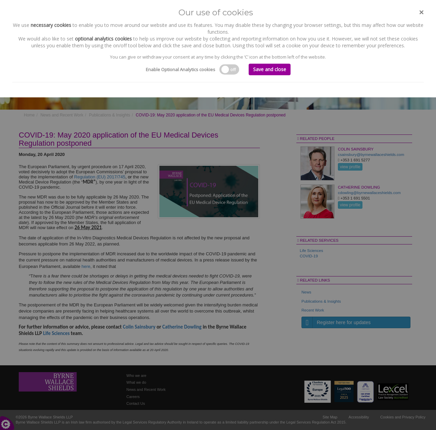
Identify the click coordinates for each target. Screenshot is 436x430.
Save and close (269, 69)
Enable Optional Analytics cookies (180, 69)
